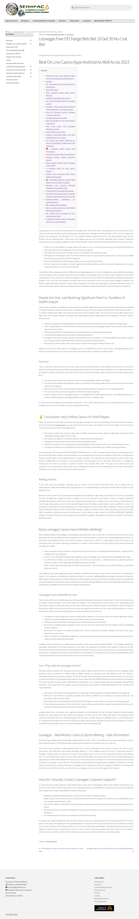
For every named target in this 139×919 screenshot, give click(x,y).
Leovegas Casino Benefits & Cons (58, 98)
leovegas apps (60, 425)
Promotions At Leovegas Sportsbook (60, 191)
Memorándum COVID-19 (103, 21)
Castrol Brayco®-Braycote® (15, 50)
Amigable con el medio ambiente (19, 43)
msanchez (70, 34)
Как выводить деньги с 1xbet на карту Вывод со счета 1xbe (61, 849)
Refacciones (74, 21)
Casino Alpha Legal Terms (55, 132)
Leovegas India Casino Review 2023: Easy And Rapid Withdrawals (109, 848)
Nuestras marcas (99, 890)
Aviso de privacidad (100, 901)
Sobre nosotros (11, 21)
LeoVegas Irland (18, 32)
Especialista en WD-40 (13, 54)
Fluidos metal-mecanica (13, 57)
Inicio (10, 32)
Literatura (87, 21)
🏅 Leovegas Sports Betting (56, 205)
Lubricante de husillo (12, 83)
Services (49, 81)
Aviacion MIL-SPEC (12, 47)
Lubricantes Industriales (19, 76)
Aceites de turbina (12, 80)
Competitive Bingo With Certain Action (60, 154)
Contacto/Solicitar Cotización (44, 21)
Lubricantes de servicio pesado (19, 70)
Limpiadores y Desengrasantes (19, 66)
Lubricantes (19, 40)
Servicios (62, 21)
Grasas (8, 60)
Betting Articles (52, 90)
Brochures (25, 21)
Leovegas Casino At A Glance (56, 118)
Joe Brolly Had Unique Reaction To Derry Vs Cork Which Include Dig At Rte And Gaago (60, 143)
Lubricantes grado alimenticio (19, 73)
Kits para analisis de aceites (15, 63)
